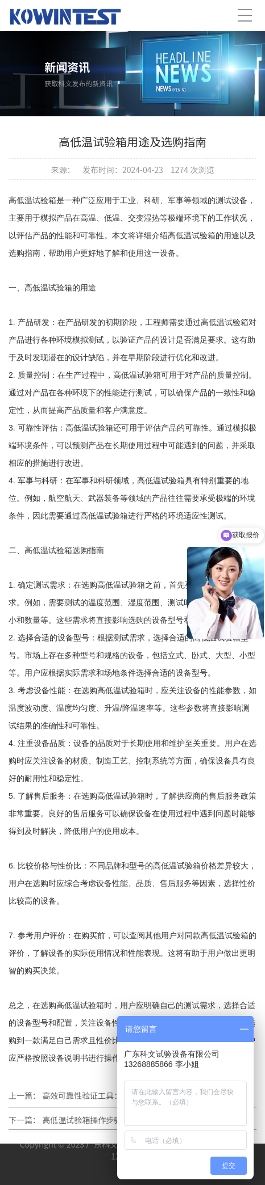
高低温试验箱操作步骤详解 (90, 1119)
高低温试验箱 (48, 550)
